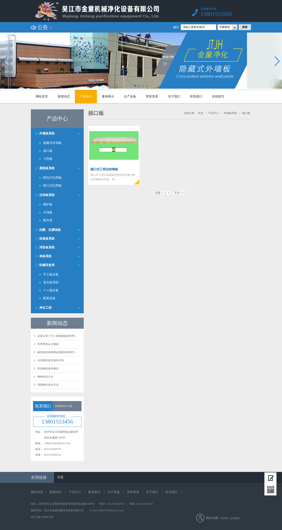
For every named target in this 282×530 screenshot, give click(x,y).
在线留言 (218, 96)
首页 (200, 113)
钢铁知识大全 (45, 376)
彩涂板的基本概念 (48, 368)
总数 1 (158, 192)
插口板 (47, 150)
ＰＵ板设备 (51, 290)
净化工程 (45, 307)
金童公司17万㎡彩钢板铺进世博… (57, 335)
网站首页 (42, 96)
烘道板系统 (47, 238)
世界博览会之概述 (48, 344)
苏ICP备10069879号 (42, 517)
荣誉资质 (152, 96)
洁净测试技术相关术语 (50, 360)
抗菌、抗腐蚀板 (50, 229)
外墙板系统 (47, 133)
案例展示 (108, 96)
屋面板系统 (47, 168)
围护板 (47, 204)
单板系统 (45, 256)
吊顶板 (47, 212)
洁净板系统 (47, 195)
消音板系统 (47, 247)
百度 (60, 477)
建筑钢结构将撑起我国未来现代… (57, 352)
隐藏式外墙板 (52, 143)
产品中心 (86, 96)
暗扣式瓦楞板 (52, 177)
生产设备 (130, 96)
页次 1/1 (179, 192)
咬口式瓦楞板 (52, 185)
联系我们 (196, 96)
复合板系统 (51, 282)
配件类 (47, 220)
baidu (224, 518)
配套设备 (49, 298)
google (235, 518)
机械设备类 (47, 265)
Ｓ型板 (47, 158)
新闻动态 (64, 96)
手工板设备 (51, 274)
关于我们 (174, 96)
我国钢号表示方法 (48, 384)
